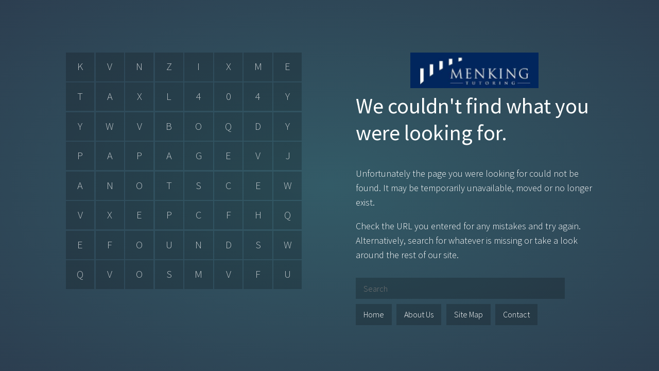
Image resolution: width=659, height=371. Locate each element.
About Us (418, 314)
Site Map (468, 314)
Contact (516, 314)
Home (373, 314)
